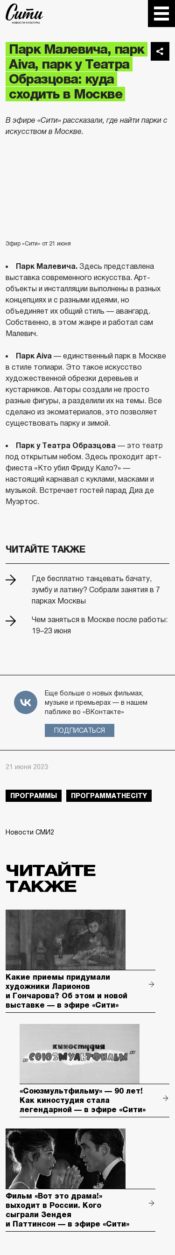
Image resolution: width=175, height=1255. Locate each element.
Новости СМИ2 (30, 832)
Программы (33, 795)
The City (24, 13)
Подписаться (79, 730)
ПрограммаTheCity (109, 795)
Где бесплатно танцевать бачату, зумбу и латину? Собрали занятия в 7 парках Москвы (96, 590)
